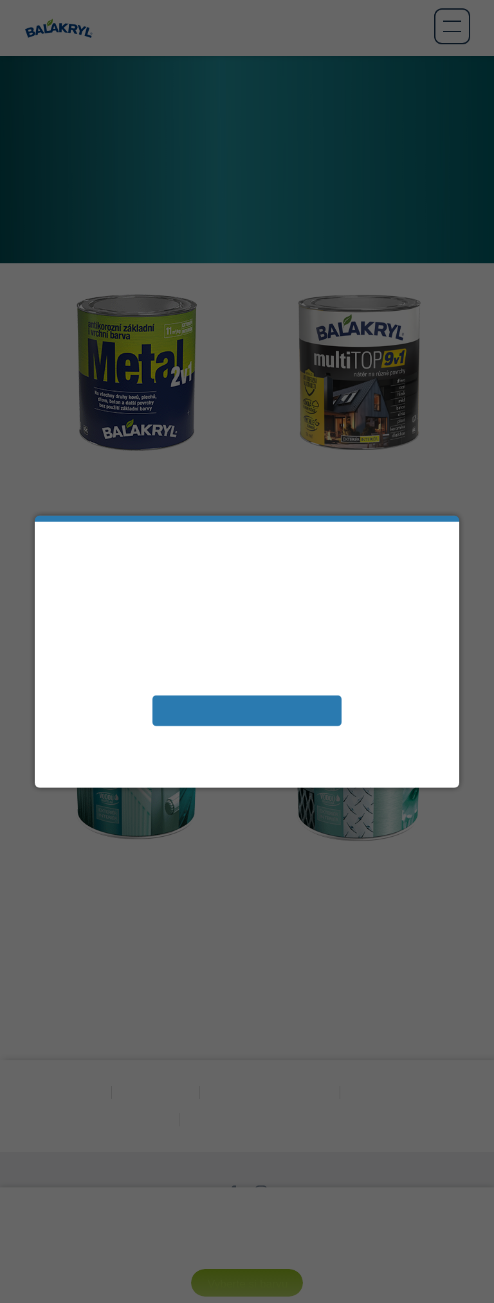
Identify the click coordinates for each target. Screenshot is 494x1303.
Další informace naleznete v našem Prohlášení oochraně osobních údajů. (247, 758)
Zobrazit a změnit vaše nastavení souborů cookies (246, 738)
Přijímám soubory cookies (247, 709)
